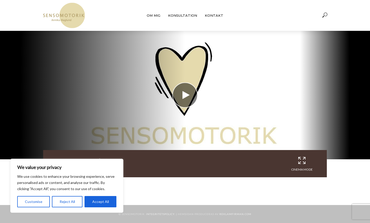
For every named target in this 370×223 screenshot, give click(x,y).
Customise (33, 201)
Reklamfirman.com (235, 214)
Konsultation (182, 15)
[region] (66, 186)
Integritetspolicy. (160, 214)
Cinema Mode (301, 163)
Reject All (67, 201)
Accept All (100, 201)
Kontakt (214, 15)
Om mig (153, 15)
